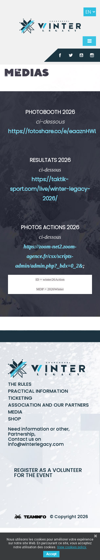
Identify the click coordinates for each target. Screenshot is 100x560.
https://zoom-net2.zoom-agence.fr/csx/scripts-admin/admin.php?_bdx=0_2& (49, 256)
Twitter (70, 55)
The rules (19, 384)
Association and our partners (48, 405)
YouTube (81, 55)
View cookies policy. (72, 547)
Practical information (38, 391)
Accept (51, 554)
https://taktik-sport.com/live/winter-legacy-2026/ (50, 189)
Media (15, 411)
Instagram (92, 55)
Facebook (60, 55)
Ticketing (20, 398)
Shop (14, 418)
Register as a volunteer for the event (48, 472)
